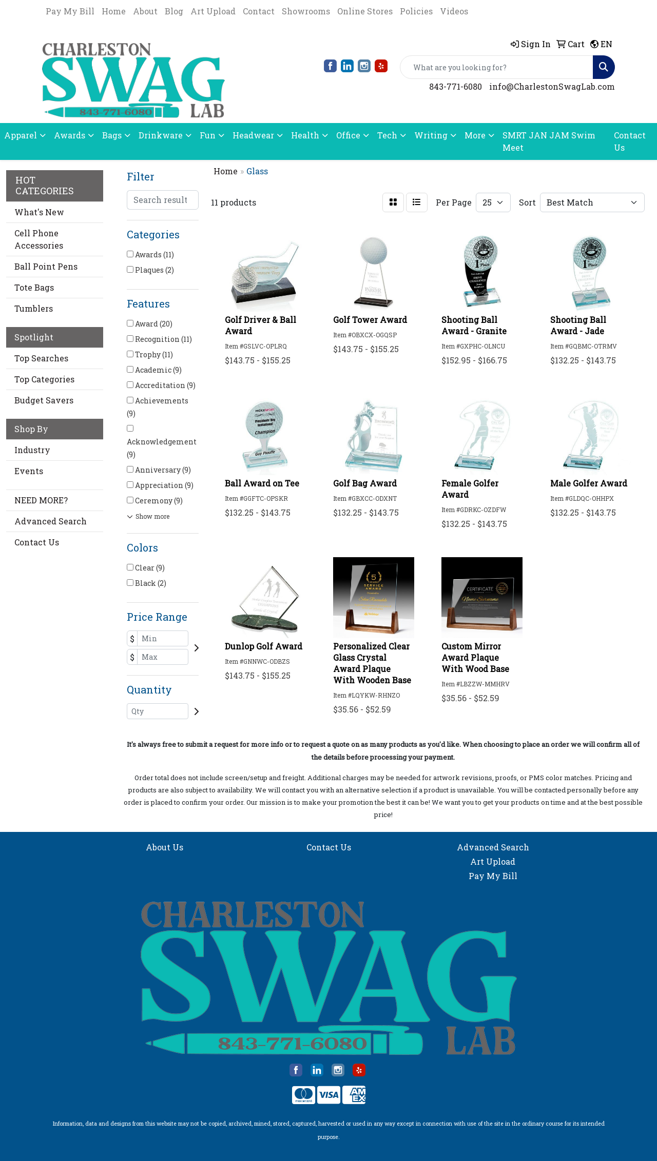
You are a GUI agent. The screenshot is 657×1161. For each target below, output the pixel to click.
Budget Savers (43, 400)
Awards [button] (69, 135)
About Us (164, 847)
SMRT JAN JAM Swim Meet (549, 141)
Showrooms (306, 11)
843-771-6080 (455, 86)
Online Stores (365, 11)
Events (28, 470)
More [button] (475, 135)
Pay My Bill (70, 11)
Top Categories (44, 379)
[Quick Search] (496, 67)
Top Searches (41, 358)
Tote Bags (34, 287)
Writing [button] (431, 135)
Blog (174, 11)
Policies (416, 11)
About (145, 11)
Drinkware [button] (161, 135)
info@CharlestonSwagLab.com (552, 86)
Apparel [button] (20, 135)
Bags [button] (112, 135)
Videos (454, 11)
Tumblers (33, 308)
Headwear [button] (253, 135)
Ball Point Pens (46, 266)
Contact (259, 11)
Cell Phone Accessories (38, 239)
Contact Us (630, 141)
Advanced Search (50, 521)
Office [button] (348, 135)
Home (114, 11)
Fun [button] (208, 135)
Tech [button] (387, 135)
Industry (32, 449)
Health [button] (305, 135)
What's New (39, 212)
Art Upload (213, 11)
